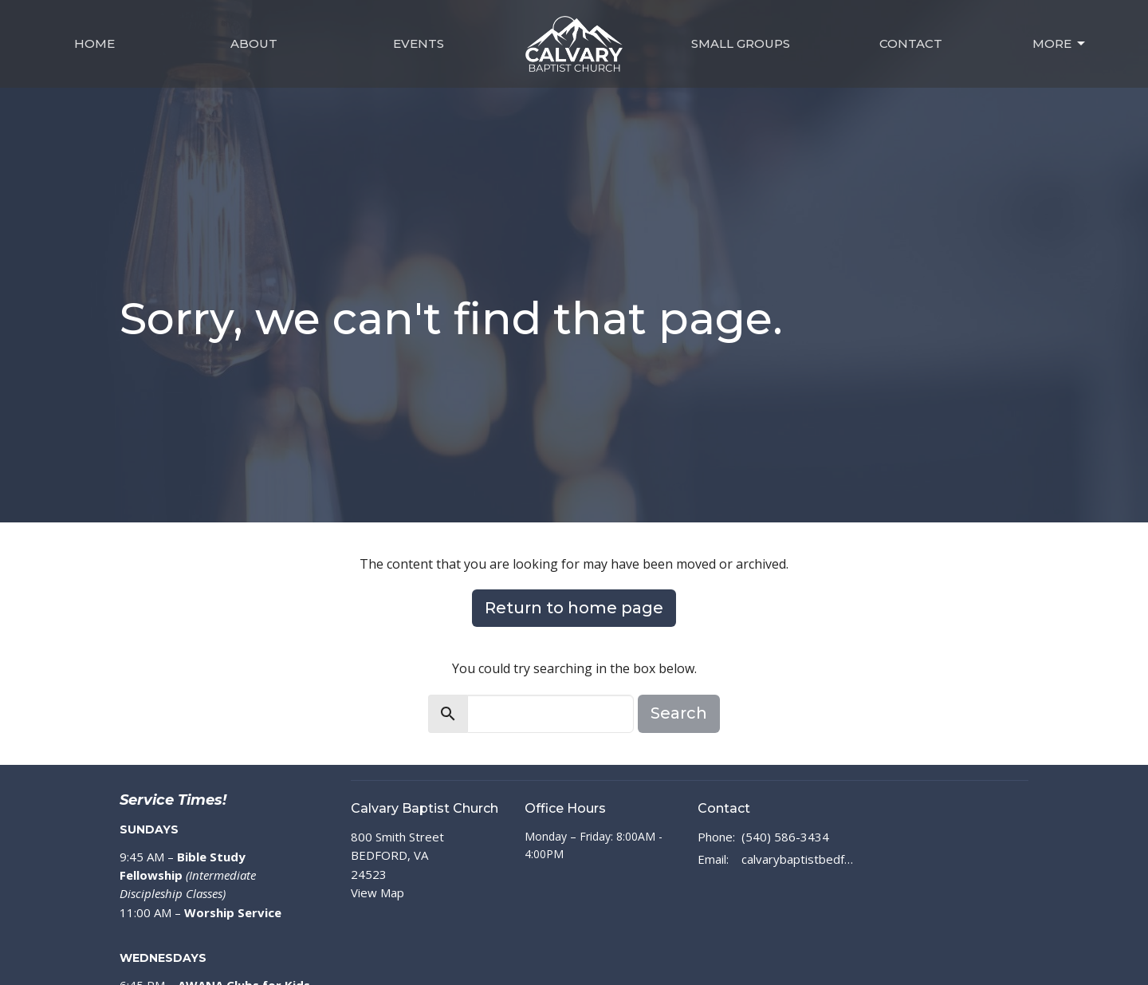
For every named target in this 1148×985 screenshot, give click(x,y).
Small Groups (740, 43)
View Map (377, 892)
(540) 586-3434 (785, 837)
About (253, 43)
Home (94, 43)
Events (418, 43)
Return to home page (574, 607)
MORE (1059, 44)
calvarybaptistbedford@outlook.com (798, 859)
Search (679, 713)
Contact (910, 43)
